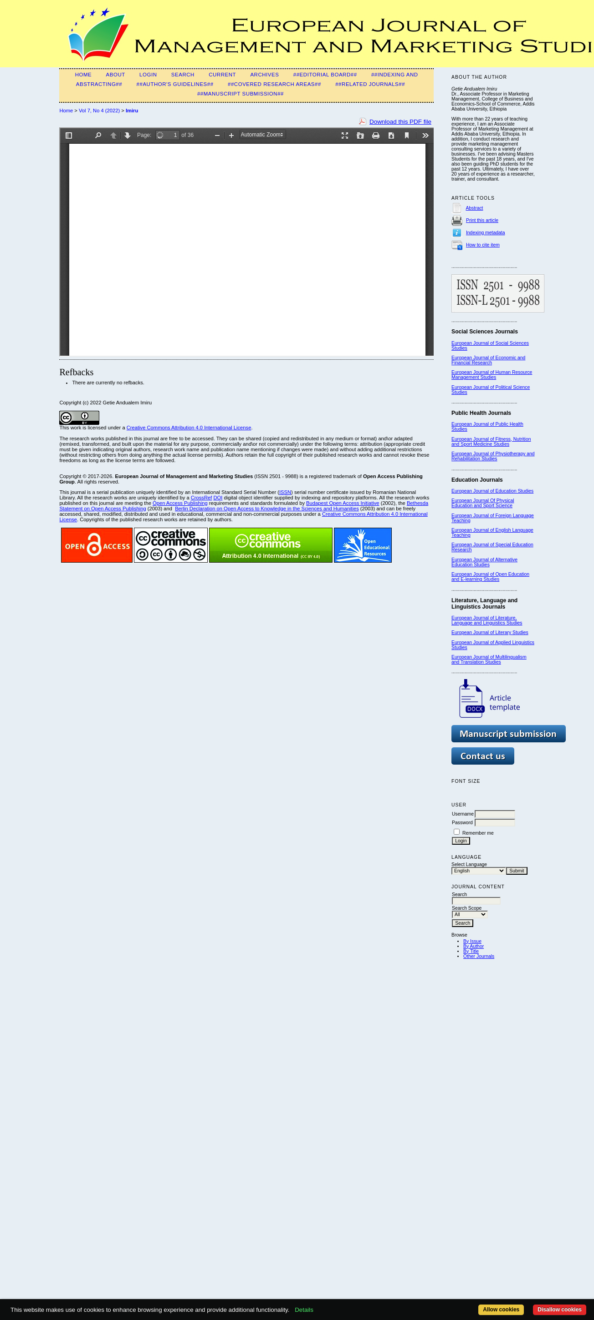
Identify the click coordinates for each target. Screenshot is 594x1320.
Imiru (132, 110)
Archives (264, 74)
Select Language (469, 864)
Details (304, 1309)
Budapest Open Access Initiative (342, 503)
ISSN (285, 492)
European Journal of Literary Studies (489, 632)
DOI (217, 497)
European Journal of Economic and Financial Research (488, 360)
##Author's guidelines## (175, 84)
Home (83, 74)
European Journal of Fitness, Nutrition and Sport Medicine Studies (491, 442)
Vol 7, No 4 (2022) (99, 110)
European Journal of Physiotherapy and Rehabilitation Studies (493, 456)
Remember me (478, 833)
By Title (471, 951)
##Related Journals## (370, 84)
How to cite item (483, 244)
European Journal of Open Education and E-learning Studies (490, 577)
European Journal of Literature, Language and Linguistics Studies (486, 620)
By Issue (472, 941)
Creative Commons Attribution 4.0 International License (189, 427)
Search (183, 74)
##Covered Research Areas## (274, 84)
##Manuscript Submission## (240, 93)
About (115, 74)
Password (462, 822)
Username (463, 813)
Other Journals (478, 956)
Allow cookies (501, 1309)
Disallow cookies (560, 1309)
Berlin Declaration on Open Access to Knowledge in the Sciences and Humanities (267, 508)
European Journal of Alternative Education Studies (484, 562)
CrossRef (201, 497)
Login (148, 74)
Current (222, 74)
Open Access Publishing (180, 503)
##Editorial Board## (325, 74)
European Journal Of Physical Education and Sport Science (482, 503)
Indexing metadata (485, 232)
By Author (473, 946)
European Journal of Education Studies (492, 491)
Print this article (482, 220)
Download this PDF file (400, 121)
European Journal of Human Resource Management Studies (491, 375)
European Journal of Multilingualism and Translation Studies (489, 660)
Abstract (474, 208)
